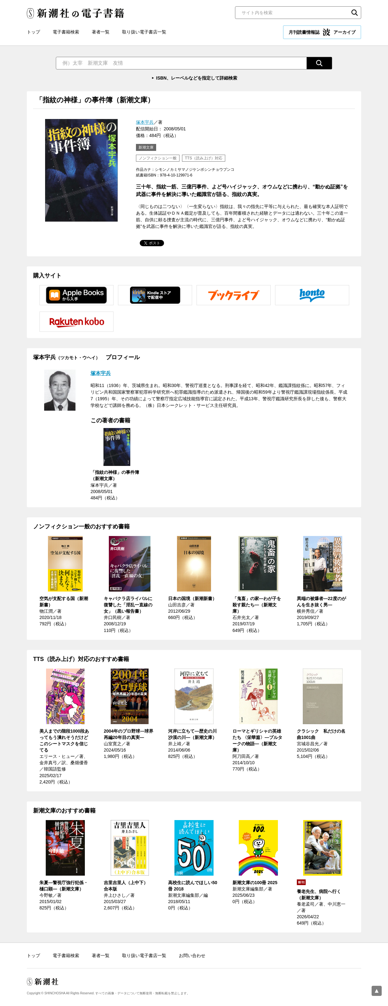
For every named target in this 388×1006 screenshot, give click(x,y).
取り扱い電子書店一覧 (144, 31)
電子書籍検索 (66, 31)
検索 (354, 13)
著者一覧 (100, 31)
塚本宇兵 (145, 122)
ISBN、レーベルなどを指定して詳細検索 (196, 77)
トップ (33, 31)
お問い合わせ (192, 955)
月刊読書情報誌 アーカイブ (322, 32)
